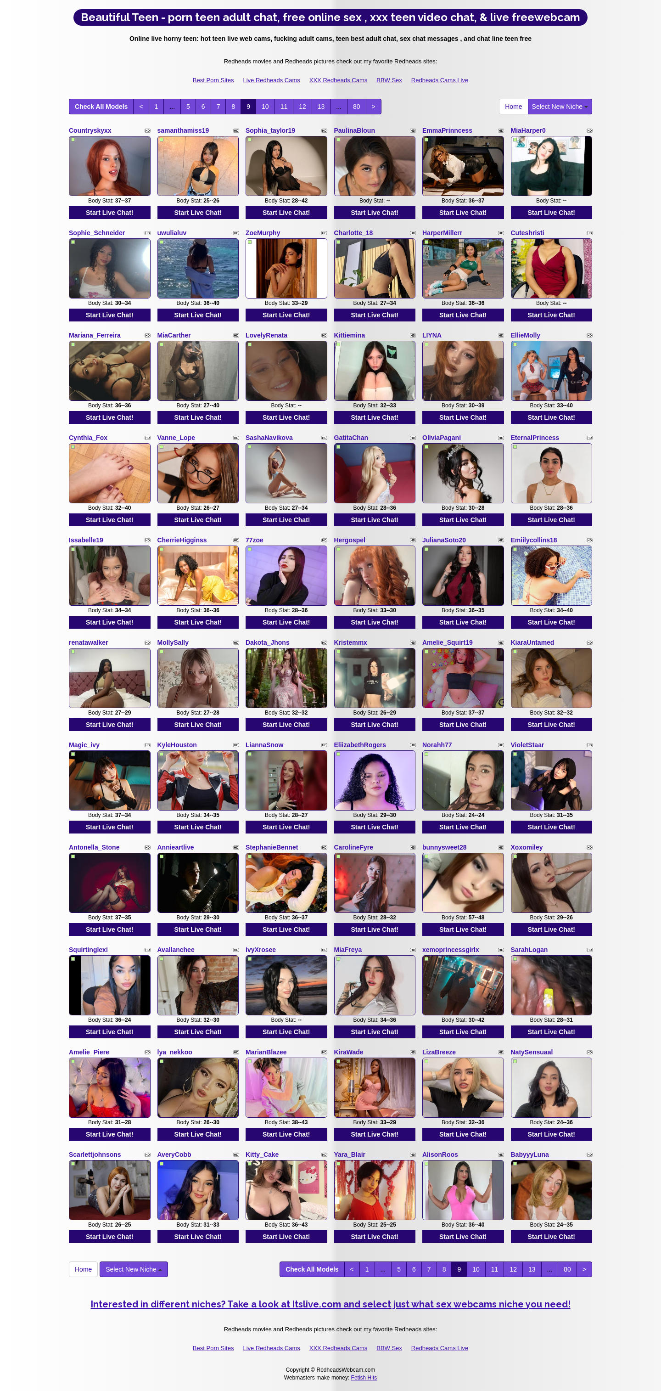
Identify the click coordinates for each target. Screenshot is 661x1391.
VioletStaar (527, 745)
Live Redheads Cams (271, 80)
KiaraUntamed (533, 642)
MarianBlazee (266, 1052)
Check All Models (101, 106)
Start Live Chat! (109, 212)
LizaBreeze (439, 1052)
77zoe (254, 540)
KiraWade (349, 1052)
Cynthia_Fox (88, 437)
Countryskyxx (90, 130)
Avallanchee (176, 949)
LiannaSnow (264, 745)
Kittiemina (349, 335)
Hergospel (349, 540)
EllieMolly (526, 335)
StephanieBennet (272, 847)
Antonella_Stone (94, 847)
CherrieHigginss (182, 540)
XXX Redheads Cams (338, 80)
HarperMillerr (442, 233)
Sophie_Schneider (97, 233)
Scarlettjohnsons (95, 1154)
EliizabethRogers (360, 745)
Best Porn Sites (213, 80)
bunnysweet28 (444, 847)
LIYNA (432, 335)
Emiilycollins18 (534, 540)
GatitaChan (351, 437)
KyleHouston (177, 745)
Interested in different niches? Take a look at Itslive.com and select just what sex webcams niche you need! (331, 1304)
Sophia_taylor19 (270, 130)
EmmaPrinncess (447, 130)
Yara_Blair (350, 1154)
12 (302, 106)
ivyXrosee (261, 949)
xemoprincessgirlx (450, 949)
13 (321, 106)
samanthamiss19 (183, 130)
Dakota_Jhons (268, 642)
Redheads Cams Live (439, 80)
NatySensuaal (532, 1052)
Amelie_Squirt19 (447, 642)
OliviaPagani (441, 437)
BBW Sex (389, 80)
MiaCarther (174, 335)
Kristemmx (350, 642)
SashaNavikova (269, 437)
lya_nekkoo (174, 1052)
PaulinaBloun (354, 130)
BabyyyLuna (530, 1154)
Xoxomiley (527, 847)
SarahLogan (529, 949)
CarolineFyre (354, 847)
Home (513, 106)
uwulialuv (172, 233)
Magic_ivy (84, 745)
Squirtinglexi (88, 949)
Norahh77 (437, 745)
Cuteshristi (527, 233)
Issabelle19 (86, 540)
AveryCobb (174, 1154)
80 (356, 106)
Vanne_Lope (176, 437)
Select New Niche (560, 106)
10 (265, 106)
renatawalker (88, 642)
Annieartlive (175, 847)
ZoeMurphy (263, 233)
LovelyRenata (266, 335)
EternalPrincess (535, 437)
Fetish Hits (364, 1377)
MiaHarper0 (528, 130)
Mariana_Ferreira (95, 335)
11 (284, 106)
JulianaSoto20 (444, 540)
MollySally (173, 642)
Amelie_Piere (89, 1052)
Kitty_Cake (262, 1154)
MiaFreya (348, 949)
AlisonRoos (440, 1154)
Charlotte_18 (353, 233)
